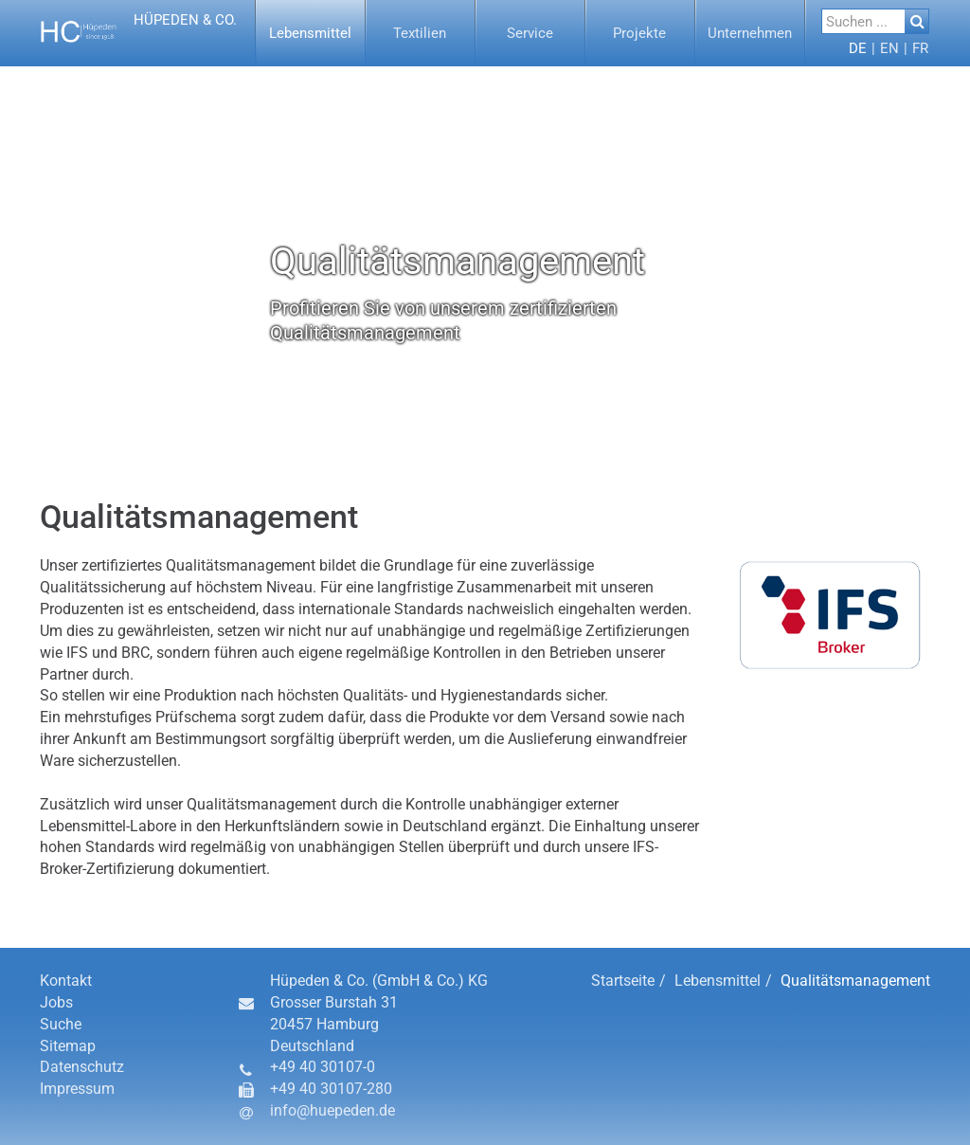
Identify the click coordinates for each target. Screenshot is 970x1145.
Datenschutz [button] (82, 1067)
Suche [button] (60, 1024)
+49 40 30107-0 (322, 1067)
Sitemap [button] (68, 1046)
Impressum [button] (77, 1089)
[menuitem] (311, 33)
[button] (141, 33)
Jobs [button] (56, 1002)
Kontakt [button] (66, 981)
